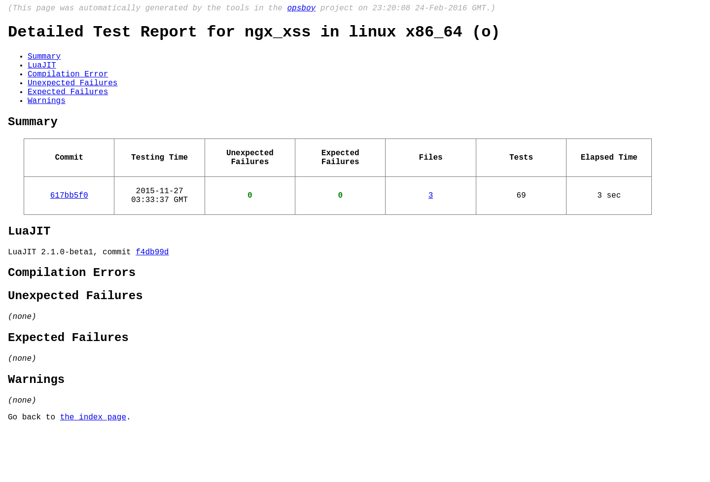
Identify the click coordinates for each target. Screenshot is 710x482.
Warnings (47, 116)
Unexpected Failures (72, 95)
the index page (93, 468)
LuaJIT (42, 73)
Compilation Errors (72, 307)
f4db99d (152, 283)
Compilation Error (68, 84)
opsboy (301, 9)
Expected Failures (68, 106)
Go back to (34, 468)
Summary (44, 62)
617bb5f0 (69, 221)
